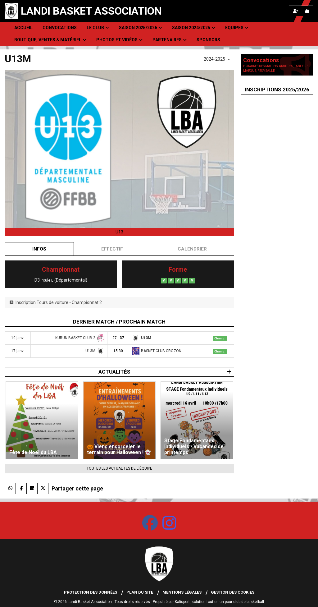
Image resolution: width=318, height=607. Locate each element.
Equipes (236, 27)
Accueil (23, 27)
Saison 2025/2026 (140, 27)
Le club (98, 27)
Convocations (60, 27)
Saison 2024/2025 (193, 27)
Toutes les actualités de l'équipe (119, 468)
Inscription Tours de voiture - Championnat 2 (56, 302)
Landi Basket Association (91, 11)
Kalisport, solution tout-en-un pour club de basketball (219, 602)
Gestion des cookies (232, 592)
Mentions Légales (182, 592)
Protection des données (90, 592)
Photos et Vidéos (119, 39)
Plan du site (139, 592)
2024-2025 (217, 59)
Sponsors (208, 39)
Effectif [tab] (112, 249)
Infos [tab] (39, 249)
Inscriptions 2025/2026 (277, 89)
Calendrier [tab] (192, 249)
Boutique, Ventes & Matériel (50, 39)
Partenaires (169, 39)
